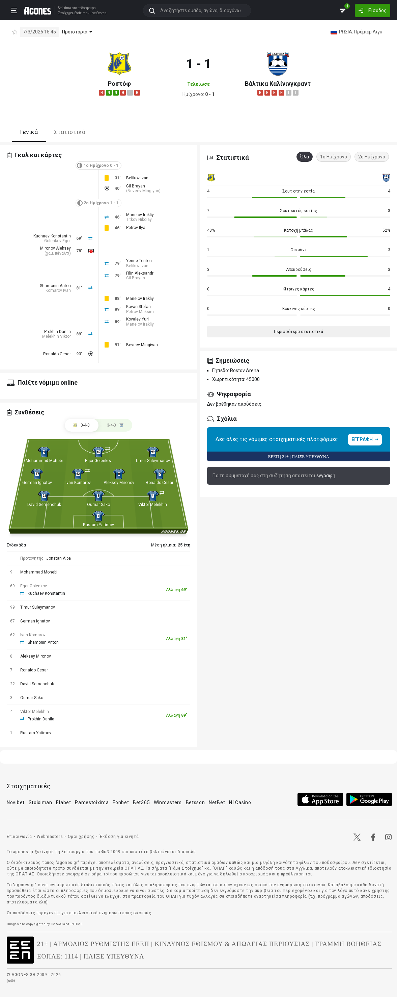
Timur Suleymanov (152, 460)
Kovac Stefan (138, 306)
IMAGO (57, 924)
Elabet (63, 802)
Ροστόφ (119, 83)
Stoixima (64, 8)
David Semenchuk (44, 504)
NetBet (217, 802)
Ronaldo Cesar (57, 354)
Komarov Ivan (58, 290)
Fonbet (121, 802)
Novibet (16, 802)
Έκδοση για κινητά (119, 836)
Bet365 (141, 802)
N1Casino (240, 802)
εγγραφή (325, 475)
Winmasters (168, 802)
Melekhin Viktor (56, 336)
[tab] (115, 425)
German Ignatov (37, 482)
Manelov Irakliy (140, 214)
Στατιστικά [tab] (69, 131)
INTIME (76, 924)
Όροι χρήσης (81, 836)
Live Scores (98, 13)
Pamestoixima (92, 802)
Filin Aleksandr (139, 273)
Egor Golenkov (98, 460)
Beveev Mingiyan (143, 190)
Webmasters (50, 836)
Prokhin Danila (57, 331)
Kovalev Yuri (137, 319)
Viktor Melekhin (152, 504)
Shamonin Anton (55, 285)
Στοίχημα (65, 13)
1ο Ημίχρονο (333, 156)
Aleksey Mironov (119, 482)
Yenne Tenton (139, 260)
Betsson (195, 802)
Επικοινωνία (19, 836)
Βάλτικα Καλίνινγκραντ (278, 83)
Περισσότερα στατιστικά (298, 331)
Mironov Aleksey (55, 248)
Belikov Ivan (137, 178)
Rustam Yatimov (98, 524)
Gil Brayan (135, 186)
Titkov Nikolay (139, 219)
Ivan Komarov (78, 482)
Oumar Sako (98, 504)
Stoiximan (40, 802)
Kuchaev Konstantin (52, 236)
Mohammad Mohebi (44, 460)
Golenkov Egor (57, 240)
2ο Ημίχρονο (371, 156)
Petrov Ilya (135, 227)
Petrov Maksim (140, 311)
